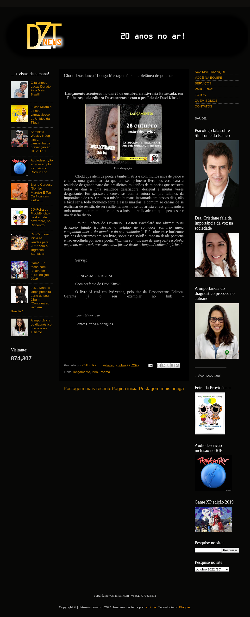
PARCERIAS (204, 89)
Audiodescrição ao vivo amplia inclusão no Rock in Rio (42, 166)
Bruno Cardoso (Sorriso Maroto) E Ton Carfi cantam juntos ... (41, 192)
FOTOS (200, 95)
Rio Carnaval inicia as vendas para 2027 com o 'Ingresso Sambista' (40, 243)
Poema (105, 372)
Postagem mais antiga (161, 388)
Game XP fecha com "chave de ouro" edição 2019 (40, 270)
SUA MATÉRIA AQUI (210, 72)
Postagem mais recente (87, 388)
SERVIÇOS (203, 83)
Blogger (184, 607)
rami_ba (150, 607)
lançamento (81, 372)
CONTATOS (203, 106)
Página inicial (125, 388)
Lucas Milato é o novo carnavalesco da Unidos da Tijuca (41, 114)
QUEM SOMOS (206, 100)
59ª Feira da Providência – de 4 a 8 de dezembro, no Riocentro (40, 217)
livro (95, 372)
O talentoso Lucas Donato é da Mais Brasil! (40, 88)
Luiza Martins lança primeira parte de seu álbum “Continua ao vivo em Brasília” (31, 299)
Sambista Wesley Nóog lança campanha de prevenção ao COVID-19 (40, 141)
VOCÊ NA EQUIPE (208, 77)
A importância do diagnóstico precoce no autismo (41, 326)
